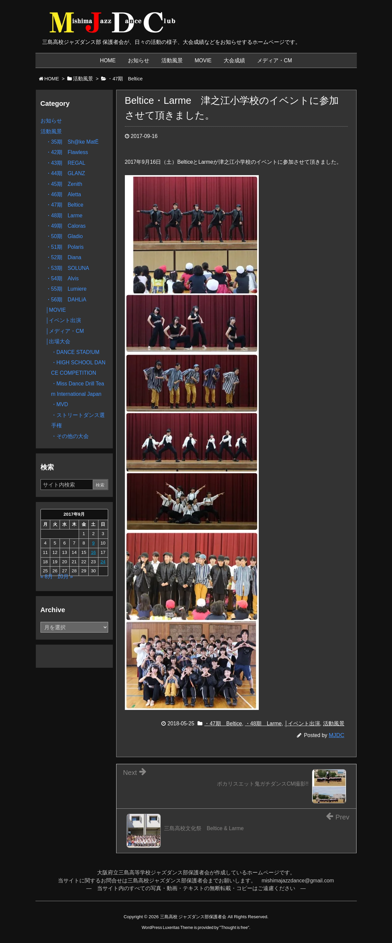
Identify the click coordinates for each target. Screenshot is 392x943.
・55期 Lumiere (66, 289)
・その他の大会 (70, 436)
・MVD (59, 404)
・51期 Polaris (65, 247)
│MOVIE (56, 310)
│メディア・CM (65, 331)
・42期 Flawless (67, 152)
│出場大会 (58, 341)
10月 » (65, 576)
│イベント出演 (302, 723)
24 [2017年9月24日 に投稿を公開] (102, 561)
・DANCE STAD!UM (75, 352)
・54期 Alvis (62, 278)
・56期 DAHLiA (66, 299)
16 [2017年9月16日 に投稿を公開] (93, 552)
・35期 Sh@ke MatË (72, 142)
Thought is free (234, 927)
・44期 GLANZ (65, 173)
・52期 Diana (63, 257)
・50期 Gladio (64, 236)
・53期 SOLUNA (67, 268)
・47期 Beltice (223, 723)
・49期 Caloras (66, 226)
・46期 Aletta (63, 194)
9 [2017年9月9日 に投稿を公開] (93, 543)
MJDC (336, 735)
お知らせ (51, 121)
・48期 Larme (263, 723)
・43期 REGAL (66, 163)
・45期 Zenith (64, 184)
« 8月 (47, 576)
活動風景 (333, 723)
